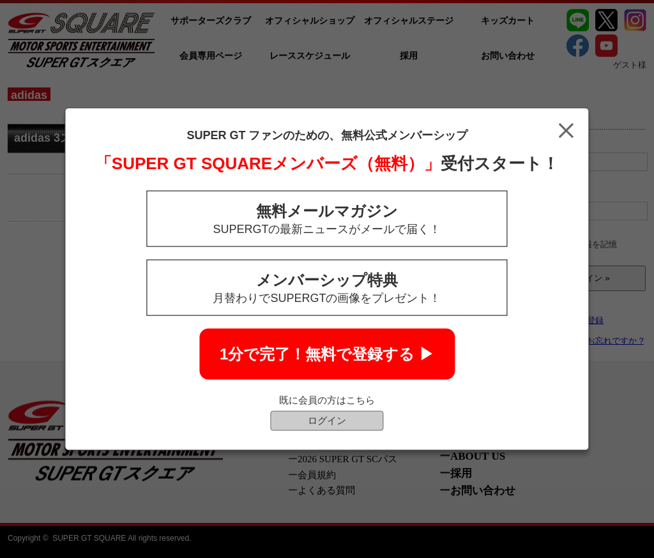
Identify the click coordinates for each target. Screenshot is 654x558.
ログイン (327, 420)
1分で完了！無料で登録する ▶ (327, 354)
